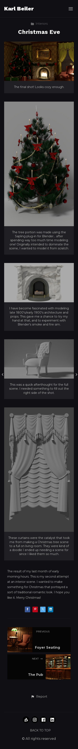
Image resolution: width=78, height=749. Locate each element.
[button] (39, 696)
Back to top (40, 730)
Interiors (39, 24)
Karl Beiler (19, 8)
